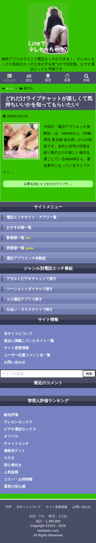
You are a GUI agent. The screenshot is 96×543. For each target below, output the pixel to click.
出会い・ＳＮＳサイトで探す (29, 309)
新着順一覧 (18, 238)
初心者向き (13, 465)
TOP (8, 507)
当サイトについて (18, 333)
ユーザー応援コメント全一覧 (27, 355)
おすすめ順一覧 (18, 227)
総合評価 (11, 415)
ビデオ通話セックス (20, 429)
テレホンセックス (18, 422)
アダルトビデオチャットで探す (31, 278)
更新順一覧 (20, 248)
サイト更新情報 (16, 348)
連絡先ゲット (14, 450)
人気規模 (11, 472)
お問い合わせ (14, 362)
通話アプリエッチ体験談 (26, 258)
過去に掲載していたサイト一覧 (29, 341)
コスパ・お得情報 (18, 479)
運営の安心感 (14, 486)
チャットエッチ (16, 443)
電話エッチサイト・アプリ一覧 (31, 217)
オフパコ (11, 436)
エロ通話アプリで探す (24, 299)
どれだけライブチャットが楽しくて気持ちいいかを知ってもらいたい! (48, 101)
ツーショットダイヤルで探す (29, 289)
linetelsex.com (47, 530)
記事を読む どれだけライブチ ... (48, 184)
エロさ (9, 458)
